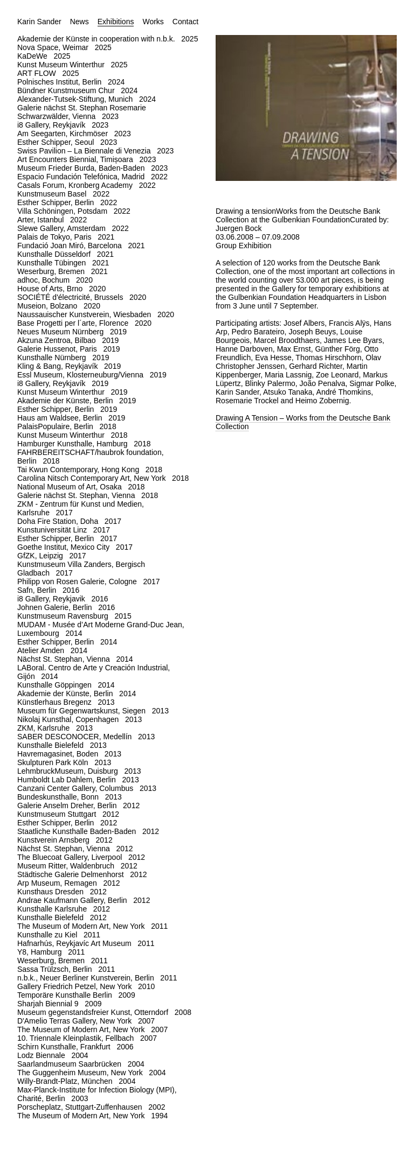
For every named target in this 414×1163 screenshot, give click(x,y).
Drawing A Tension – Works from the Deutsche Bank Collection (303, 422)
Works (152, 21)
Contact (185, 21)
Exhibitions (116, 21)
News (79, 21)
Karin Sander (39, 21)
